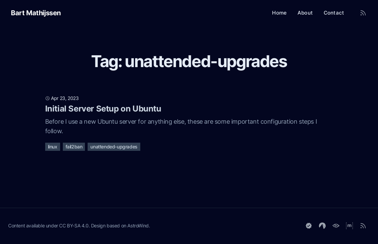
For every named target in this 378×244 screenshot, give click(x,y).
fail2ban (74, 146)
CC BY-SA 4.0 (73, 225)
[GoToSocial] (336, 225)
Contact (334, 12)
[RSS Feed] (363, 13)
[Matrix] (349, 225)
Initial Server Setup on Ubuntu (103, 109)
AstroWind (137, 225)
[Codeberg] (322, 225)
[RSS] (363, 225)
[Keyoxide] (309, 225)
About (305, 12)
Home (279, 12)
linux (52, 146)
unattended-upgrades (113, 146)
